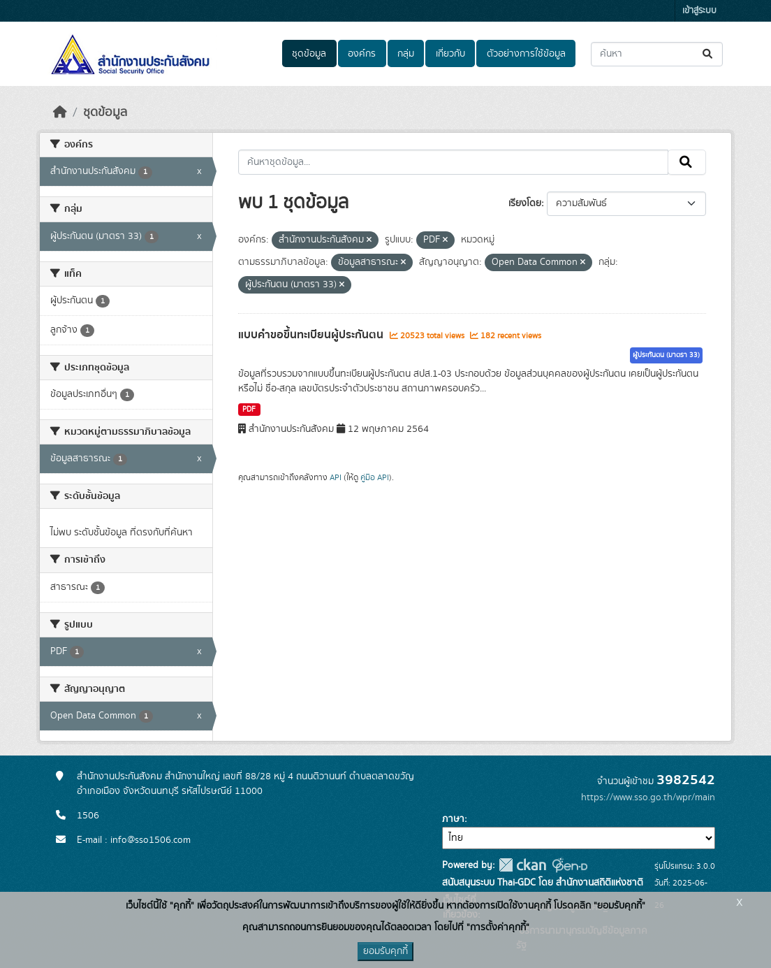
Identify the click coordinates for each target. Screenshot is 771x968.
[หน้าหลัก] (60, 112)
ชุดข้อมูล (309, 54)
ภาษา (453, 819)
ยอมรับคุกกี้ (385, 951)
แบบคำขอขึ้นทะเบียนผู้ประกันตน (312, 335)
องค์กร (362, 54)
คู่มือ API (374, 477)
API (336, 477)
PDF (249, 409)
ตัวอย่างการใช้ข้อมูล (526, 54)
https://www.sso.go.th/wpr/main (648, 797)
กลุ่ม (405, 54)
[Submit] (708, 54)
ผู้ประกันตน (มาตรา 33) (666, 355)
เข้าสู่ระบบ (699, 10)
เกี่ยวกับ (450, 54)
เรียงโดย (524, 203)
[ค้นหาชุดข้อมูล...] (657, 54)
